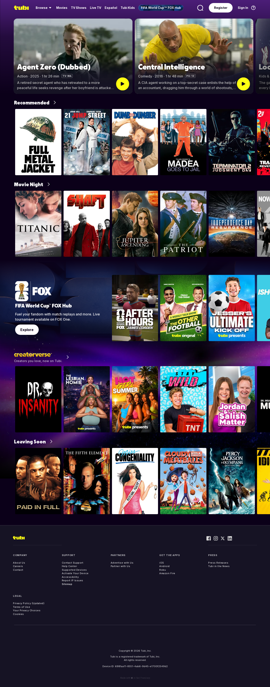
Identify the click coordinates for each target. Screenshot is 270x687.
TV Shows (78, 7)
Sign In (243, 7)
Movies (61, 7)
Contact (18, 569)
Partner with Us (120, 566)
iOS (161, 562)
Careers (18, 566)
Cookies (18, 614)
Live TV (95, 7)
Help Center (69, 566)
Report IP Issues (72, 580)
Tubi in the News (219, 566)
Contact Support (72, 562)
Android (164, 566)
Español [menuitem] (111, 7)
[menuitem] (44, 7)
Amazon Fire (167, 573)
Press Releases (218, 562)
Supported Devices (74, 569)
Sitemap (67, 584)
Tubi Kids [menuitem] (128, 7)
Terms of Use (21, 606)
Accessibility (70, 576)
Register (220, 7)
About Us (19, 562)
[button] (263, 56)
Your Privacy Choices (26, 610)
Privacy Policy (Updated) (28, 603)
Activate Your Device (75, 573)
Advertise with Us (122, 562)
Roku (162, 569)
